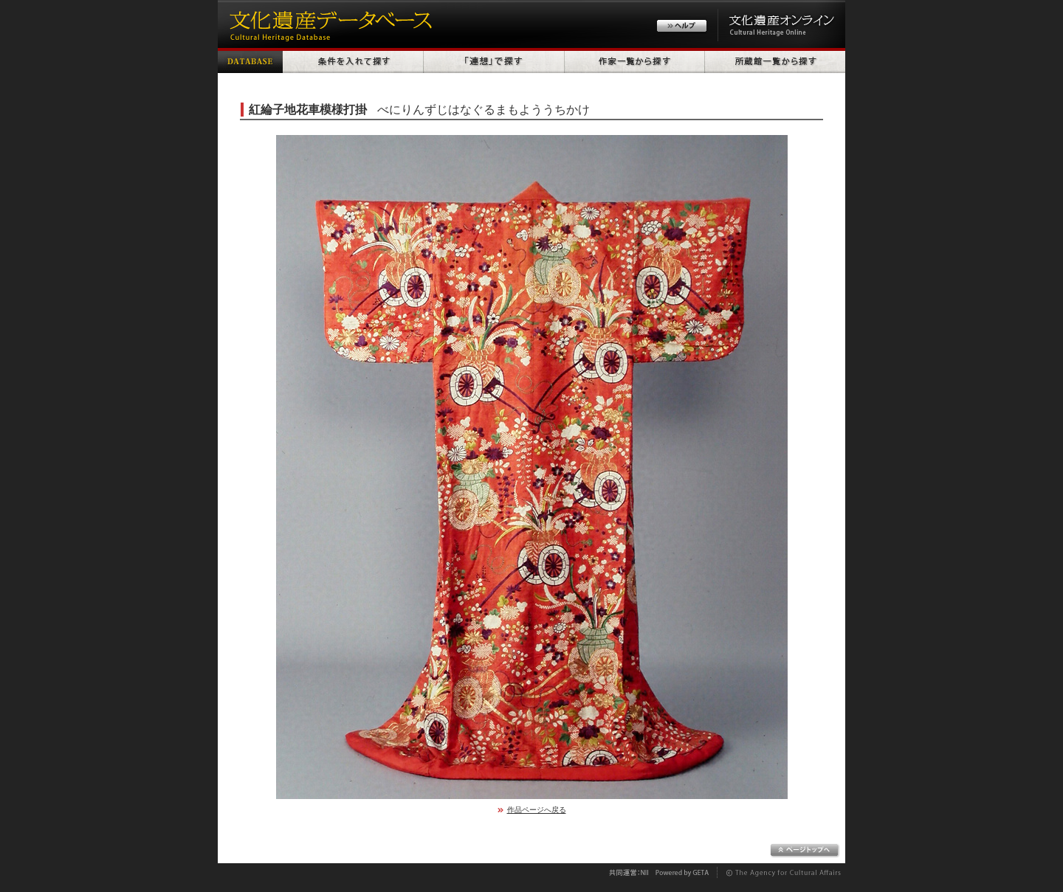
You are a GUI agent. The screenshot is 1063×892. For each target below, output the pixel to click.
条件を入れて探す (353, 60)
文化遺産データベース (328, 24)
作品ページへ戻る (536, 810)
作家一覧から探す (635, 60)
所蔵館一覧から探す (775, 60)
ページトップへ (805, 850)
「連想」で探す (494, 60)
